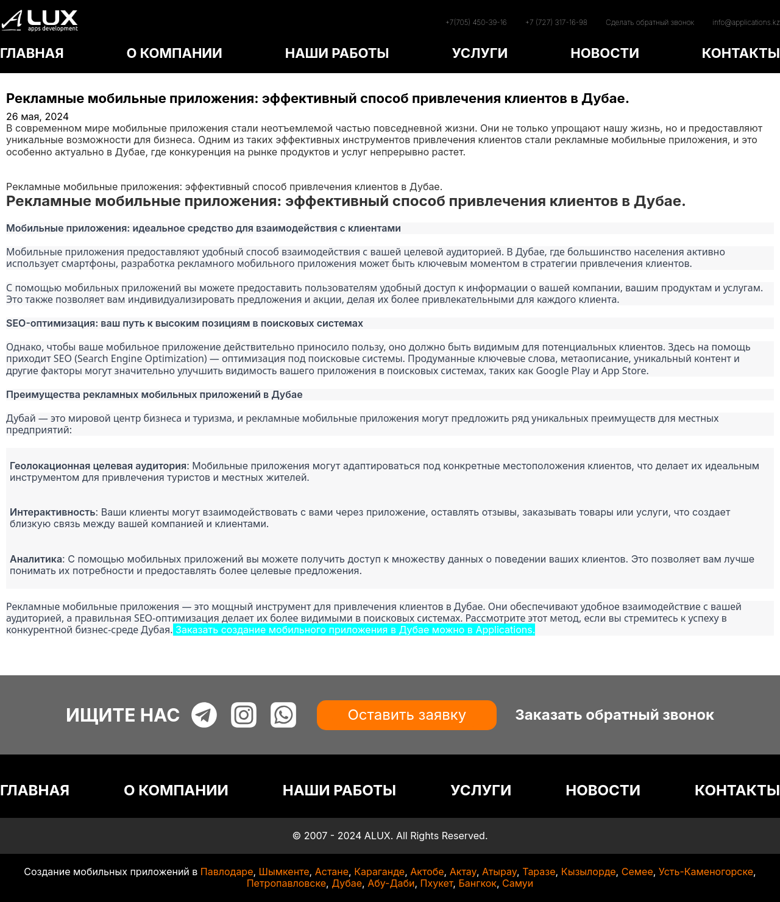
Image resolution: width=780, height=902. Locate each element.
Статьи (22, 175)
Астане (332, 871)
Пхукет (436, 883)
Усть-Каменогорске (706, 871)
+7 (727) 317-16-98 (556, 22)
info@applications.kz (746, 22)
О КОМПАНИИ (174, 53)
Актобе (427, 871)
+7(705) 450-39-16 (475, 22)
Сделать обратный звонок (650, 22)
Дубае (347, 883)
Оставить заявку (406, 714)
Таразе (538, 871)
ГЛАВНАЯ (32, 53)
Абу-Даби (390, 883)
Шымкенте (284, 871)
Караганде (379, 871)
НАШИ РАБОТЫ (337, 53)
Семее (637, 871)
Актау (463, 871)
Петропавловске (286, 883)
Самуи (517, 883)
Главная (25, 163)
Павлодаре (227, 871)
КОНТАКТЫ (741, 53)
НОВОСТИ (604, 53)
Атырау (499, 871)
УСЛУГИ (480, 53)
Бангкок (477, 883)
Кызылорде (588, 871)
